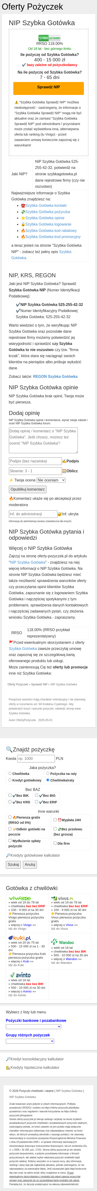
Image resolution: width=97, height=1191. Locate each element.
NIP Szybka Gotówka (27, 562)
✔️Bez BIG (45, 795)
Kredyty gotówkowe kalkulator (35, 855)
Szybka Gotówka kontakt (46, 205)
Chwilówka (18, 774)
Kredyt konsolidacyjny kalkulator (37, 1059)
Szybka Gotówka (23, 649)
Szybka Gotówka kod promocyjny (53, 237)
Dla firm (62, 843)
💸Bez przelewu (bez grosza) (68, 831)
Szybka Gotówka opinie (45, 218)
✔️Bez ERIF (46, 802)
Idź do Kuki (16, 965)
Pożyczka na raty (61, 774)
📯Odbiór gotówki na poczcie (26, 831)
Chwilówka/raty (60, 780)
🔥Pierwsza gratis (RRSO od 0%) (24, 820)
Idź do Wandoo (61, 963)
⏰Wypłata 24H (67, 820)
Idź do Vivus (59, 928)
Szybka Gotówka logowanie (48, 224)
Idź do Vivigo (17, 928)
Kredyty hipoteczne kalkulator (35, 1068)
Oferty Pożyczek (32, 7)
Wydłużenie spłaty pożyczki (24, 843)
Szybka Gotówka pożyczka (47, 212)
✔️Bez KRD (19, 802)
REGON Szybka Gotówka (55, 377)
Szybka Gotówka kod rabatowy (51, 231)
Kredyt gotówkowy (24, 780)
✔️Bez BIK (18, 795)
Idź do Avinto (17, 995)
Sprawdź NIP (48, 87)
